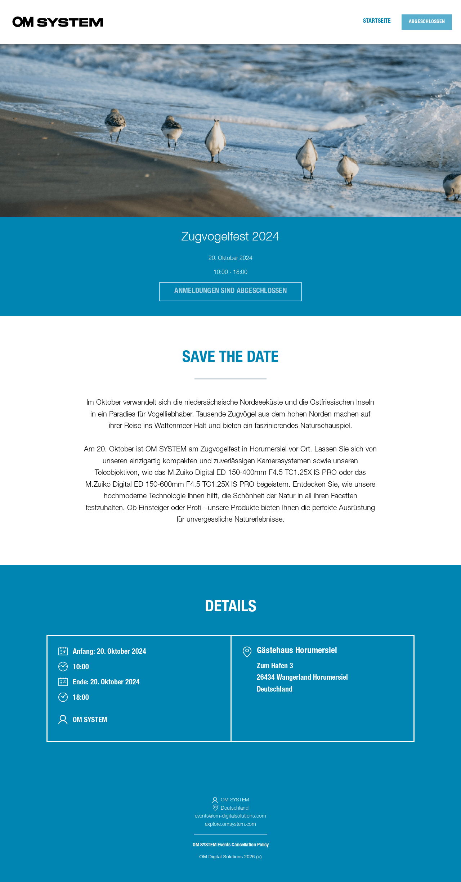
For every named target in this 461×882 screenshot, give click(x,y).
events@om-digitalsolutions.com (230, 816)
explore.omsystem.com (230, 824)
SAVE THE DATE (230, 358)
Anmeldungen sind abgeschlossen (230, 291)
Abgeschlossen (427, 21)
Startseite (377, 21)
